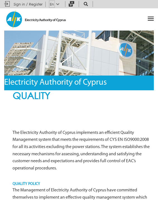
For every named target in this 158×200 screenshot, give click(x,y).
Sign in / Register (28, 4)
